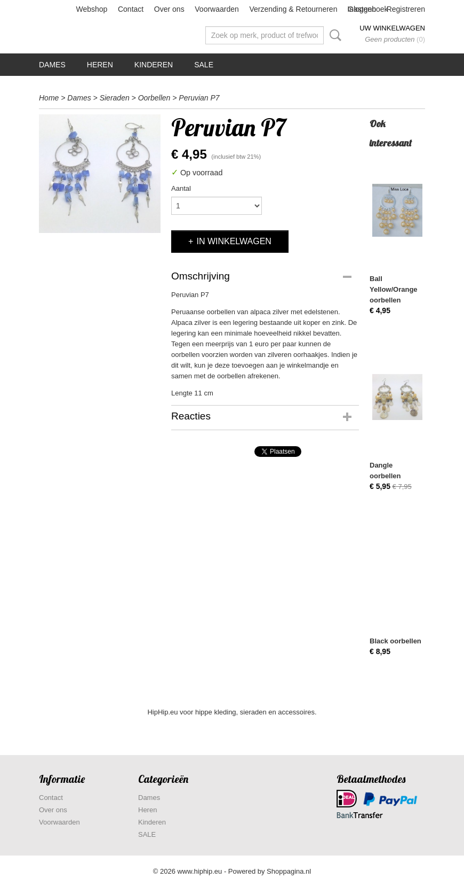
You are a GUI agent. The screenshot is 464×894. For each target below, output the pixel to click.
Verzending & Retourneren (293, 9)
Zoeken (333, 35)
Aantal (181, 188)
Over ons (169, 9)
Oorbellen (154, 98)
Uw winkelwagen (392, 28)
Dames (52, 64)
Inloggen (361, 9)
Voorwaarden (217, 9)
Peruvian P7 (199, 98)
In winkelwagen (233, 241)
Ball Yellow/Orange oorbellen (394, 289)
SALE (203, 64)
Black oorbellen (395, 641)
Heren (100, 64)
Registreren (406, 9)
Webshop (91, 9)
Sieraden (115, 98)
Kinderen (153, 64)
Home (49, 98)
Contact (130, 9)
